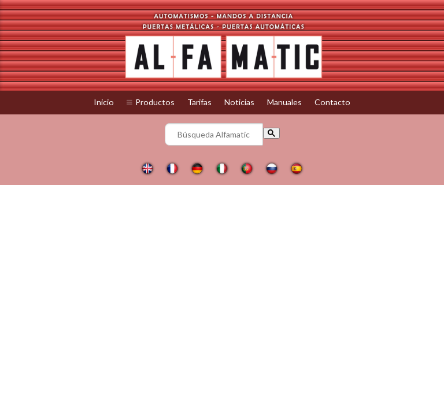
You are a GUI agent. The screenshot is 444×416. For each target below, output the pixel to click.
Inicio (104, 102)
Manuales (284, 102)
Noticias (239, 102)
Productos (155, 102)
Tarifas (199, 102)
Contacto (332, 102)
